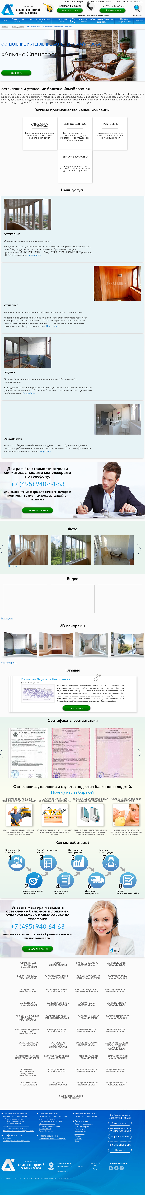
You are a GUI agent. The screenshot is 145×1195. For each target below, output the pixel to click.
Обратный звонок (112, 10)
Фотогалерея (80, 1129)
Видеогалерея (80, 1131)
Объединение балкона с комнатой (101, 20)
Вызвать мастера (70, 10)
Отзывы (117, 1)
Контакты (138, 1)
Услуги (80, 1)
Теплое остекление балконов (15, 1128)
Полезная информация (124, 20)
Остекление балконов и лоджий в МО (18, 1131)
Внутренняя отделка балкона (40, 20)
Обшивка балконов (47, 1124)
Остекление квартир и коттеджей (52, 1139)
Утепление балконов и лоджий (87, 1116)
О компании (68, 1)
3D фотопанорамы (82, 1126)
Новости (127, 1)
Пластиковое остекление (15, 1121)
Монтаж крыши (45, 1129)
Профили (7, 1138)
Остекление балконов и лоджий (16, 1116)
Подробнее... (34, 255)
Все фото (13, 566)
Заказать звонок (37, 510)
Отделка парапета (14, 1123)
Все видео (7, 618)
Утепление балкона (62, 20)
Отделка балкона (83, 20)
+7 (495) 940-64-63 (112, 5)
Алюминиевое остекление (14, 1119)
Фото (4, 21)
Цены (108, 1)
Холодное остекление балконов (16, 1126)
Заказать (16, 72)
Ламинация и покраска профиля (16, 1141)
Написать (119, 1150)
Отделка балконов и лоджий (50, 1121)
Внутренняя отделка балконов (51, 1119)
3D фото (139, 21)
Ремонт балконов (46, 1131)
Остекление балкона (18, 20)
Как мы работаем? (95, 1)
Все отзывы (76, 708)
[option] (29, 550)
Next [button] (139, 549)
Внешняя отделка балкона (49, 1126)
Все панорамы (9, 662)
